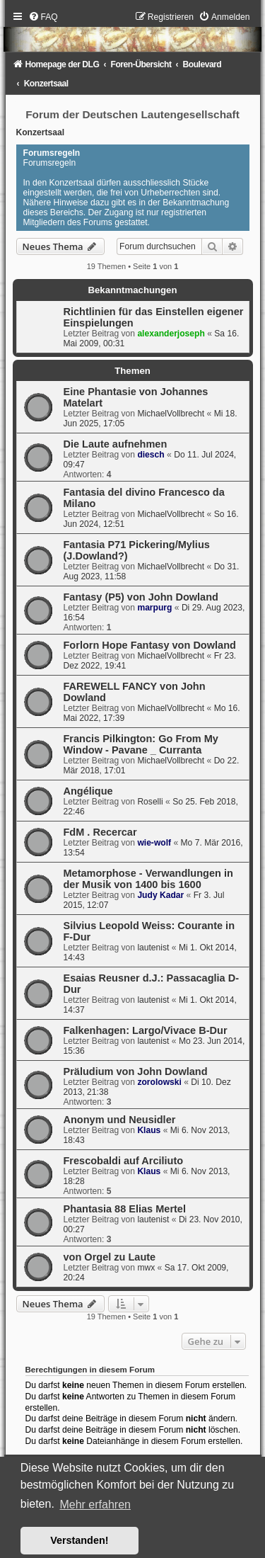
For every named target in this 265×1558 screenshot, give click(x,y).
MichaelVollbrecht (170, 414)
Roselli (150, 802)
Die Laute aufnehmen (115, 444)
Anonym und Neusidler (120, 1119)
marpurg (154, 608)
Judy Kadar (160, 895)
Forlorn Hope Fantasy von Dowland (150, 645)
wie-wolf (154, 843)
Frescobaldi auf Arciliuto (124, 1160)
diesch (150, 455)
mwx (146, 1268)
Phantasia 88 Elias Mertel (125, 1209)
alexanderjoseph (170, 334)
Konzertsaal (40, 132)
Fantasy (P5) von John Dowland (141, 597)
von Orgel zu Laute (110, 1257)
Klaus (148, 1130)
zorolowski (159, 1082)
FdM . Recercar (100, 832)
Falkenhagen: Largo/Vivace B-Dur (146, 1030)
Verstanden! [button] (79, 1540)
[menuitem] (43, 17)
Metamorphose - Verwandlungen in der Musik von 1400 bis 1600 (148, 879)
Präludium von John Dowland (136, 1071)
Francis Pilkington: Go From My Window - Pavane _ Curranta (141, 744)
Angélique (88, 791)
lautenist (153, 948)
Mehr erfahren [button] (95, 1505)
